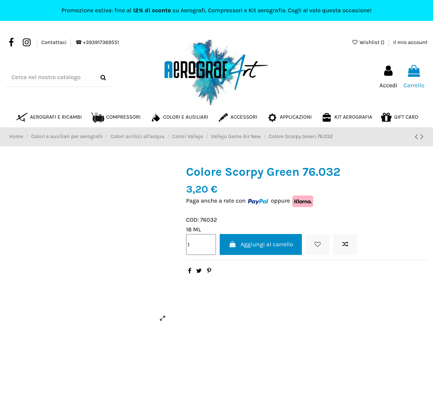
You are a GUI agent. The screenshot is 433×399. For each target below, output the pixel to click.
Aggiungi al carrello (261, 244)
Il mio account (410, 42)
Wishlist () (369, 42)
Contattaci (54, 42)
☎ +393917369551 (97, 42)
